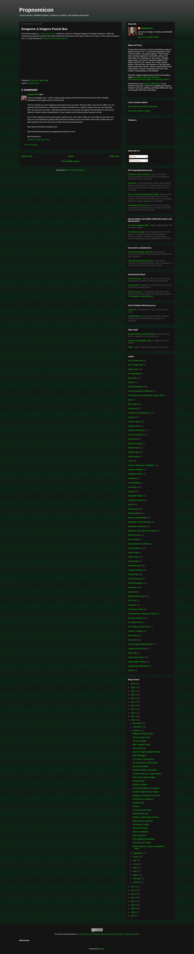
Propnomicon (36, 10)
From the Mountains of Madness (141, 465)
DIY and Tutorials (135, 435)
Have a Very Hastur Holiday (143, 777)
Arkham (131, 382)
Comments (135, 161)
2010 (133, 905)
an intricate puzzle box (47, 34)
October (136, 730)
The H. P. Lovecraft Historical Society (143, 194)
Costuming (132, 408)
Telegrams (132, 605)
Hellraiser (132, 478)
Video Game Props (136, 657)
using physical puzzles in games (54, 38)
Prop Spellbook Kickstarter (143, 839)
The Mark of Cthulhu (140, 824)
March (136, 875)
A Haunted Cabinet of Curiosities (145, 788)
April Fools (132, 378)
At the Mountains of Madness (140, 391)
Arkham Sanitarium (136, 387)
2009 (133, 908)
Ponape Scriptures (135, 570)
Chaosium (132, 310)
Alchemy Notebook (140, 832)
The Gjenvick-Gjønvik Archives (140, 261)
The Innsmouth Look (141, 737)
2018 (133, 713)
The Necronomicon (136, 618)
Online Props (133, 553)
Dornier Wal (133, 439)
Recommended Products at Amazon (143, 106)
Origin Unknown (139, 835)
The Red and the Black (141, 810)
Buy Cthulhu (133, 404)
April (135, 871)
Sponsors (132, 592)
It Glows (135, 806)
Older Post (114, 156)
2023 (133, 695)
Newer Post (26, 156)
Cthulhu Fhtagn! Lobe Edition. (144, 770)
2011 (133, 901)
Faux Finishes (134, 456)
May (135, 868)
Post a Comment (31, 145)
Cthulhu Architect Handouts (139, 174)
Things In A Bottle (135, 631)
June (135, 864)
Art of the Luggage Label (138, 225)
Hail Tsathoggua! (139, 755)
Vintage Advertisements (138, 666)
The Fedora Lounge (136, 232)
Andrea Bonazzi (134, 278)
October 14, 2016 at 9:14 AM (38, 140)
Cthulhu (131, 417)
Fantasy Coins (134, 452)
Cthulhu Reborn (134, 316)
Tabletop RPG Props (136, 596)
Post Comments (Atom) (76, 170)
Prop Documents (135, 579)
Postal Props (133, 574)
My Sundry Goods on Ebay (139, 111)
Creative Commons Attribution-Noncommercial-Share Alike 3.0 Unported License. (149, 78)
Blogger (102, 949)
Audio (130, 400)
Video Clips (132, 653)
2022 (133, 698)
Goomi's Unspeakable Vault (139, 341)
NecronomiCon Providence (139, 544)
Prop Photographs (135, 583)
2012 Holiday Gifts (135, 360)
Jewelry (131, 491)
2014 (133, 890)
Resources (132, 587)
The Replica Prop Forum (138, 205)
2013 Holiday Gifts (135, 365)
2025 (133, 687)
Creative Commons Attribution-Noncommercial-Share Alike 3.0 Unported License (108, 934)
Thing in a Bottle (139, 741)
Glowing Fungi (138, 781)
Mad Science (133, 509)
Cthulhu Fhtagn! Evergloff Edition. (146, 752)
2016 (133, 720)
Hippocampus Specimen (142, 821)
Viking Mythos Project (137, 662)
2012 (133, 898)
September (138, 853)
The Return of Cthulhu (141, 843)
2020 (133, 705)
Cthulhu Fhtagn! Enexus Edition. (145, 792)
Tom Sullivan (133, 635)
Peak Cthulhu (133, 561)
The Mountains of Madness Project (142, 614)
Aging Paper (133, 369)
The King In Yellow (135, 609)
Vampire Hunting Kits (136, 648)
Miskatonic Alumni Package (139, 522)
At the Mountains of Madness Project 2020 (145, 395)
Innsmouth (132, 487)
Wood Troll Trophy (140, 828)
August (136, 857)
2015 (133, 887)
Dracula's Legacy (135, 443)
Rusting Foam (138, 803)
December (137, 723)
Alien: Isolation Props (141, 744)
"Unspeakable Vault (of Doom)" (141, 296)
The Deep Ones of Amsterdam (145, 763)
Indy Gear (132, 183)
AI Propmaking (134, 374)
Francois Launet (134, 292)
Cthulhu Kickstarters (136, 430)
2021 (133, 702)
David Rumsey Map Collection (140, 252)
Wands (131, 670)
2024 (133, 691)
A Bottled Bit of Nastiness (142, 799)
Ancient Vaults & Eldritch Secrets (141, 334)
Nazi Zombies (133, 539)
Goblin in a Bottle (139, 785)
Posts (133, 156)
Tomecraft (132, 640)
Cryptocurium (133, 285)
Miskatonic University (136, 526)
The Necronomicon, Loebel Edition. (147, 774)
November (137, 727)
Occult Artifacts (134, 548)
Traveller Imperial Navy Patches (145, 817)
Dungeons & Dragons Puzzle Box (146, 795)
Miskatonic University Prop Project (142, 531)
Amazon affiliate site (152, 84)
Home (71, 156)
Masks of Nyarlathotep (137, 518)
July (135, 860)
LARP (130, 504)
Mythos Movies (134, 535)
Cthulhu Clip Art (134, 422)
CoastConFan (33, 94)
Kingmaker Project (135, 496)
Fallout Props (133, 448)
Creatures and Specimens (139, 413)
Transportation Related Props (140, 644)
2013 (133, 894)
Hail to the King (138, 748)
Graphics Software (135, 469)
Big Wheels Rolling (140, 766)
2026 (133, 684)
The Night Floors (135, 622)
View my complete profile (148, 37)
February (137, 878)
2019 (133, 709)
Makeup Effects (134, 513)
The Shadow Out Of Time (138, 627)
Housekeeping (134, 483)
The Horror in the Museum (143, 759)
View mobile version (70, 161)
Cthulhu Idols (133, 426)
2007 (133, 916)
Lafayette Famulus (135, 500)
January (136, 882)
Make (130, 347)
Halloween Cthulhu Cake (142, 734)
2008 (133, 912)
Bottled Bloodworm (140, 814)
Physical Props (33, 83)
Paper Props (133, 557)
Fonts (130, 461)
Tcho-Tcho (132, 600)
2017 (133, 716)
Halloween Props (135, 474)
